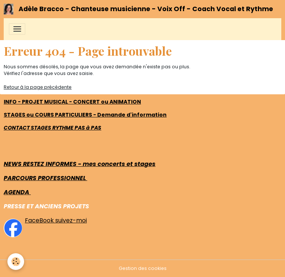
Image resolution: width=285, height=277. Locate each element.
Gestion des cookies (143, 268)
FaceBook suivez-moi (56, 220)
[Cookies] (15, 261)
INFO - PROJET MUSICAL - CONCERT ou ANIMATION (72, 101)
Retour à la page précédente (38, 87)
